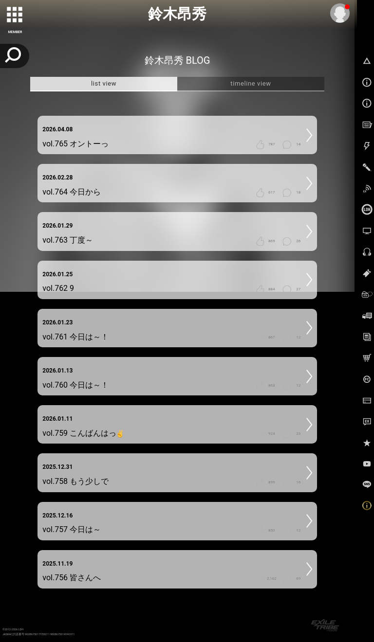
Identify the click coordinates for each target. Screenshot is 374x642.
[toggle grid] (15, 15)
